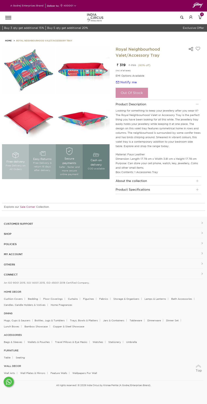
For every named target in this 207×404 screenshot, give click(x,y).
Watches (98, 342)
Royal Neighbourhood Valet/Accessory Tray (44, 40)
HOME (8, 40)
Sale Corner (27, 206)
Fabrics (103, 299)
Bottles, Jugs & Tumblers (50, 320)
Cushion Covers (13, 299)
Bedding (33, 299)
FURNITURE (11, 350)
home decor (12, 292)
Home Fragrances (61, 305)
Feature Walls (59, 373)
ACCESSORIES (13, 335)
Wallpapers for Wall (84, 373)
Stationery (114, 342)
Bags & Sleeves (13, 342)
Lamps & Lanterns (155, 299)
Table (7, 357)
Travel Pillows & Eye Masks (71, 342)
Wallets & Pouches (38, 342)
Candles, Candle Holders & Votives (24, 305)
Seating (20, 357)
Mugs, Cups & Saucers (17, 320)
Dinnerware (154, 320)
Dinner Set (172, 320)
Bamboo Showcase (36, 326)
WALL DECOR (12, 366)
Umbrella (131, 342)
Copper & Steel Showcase (68, 326)
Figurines (88, 299)
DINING (8, 313)
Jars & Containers (113, 320)
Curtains (73, 299)
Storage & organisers (126, 299)
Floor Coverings (53, 299)
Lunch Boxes (11, 326)
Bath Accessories (181, 299)
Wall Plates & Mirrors (32, 373)
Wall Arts (9, 373)
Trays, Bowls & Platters (84, 320)
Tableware (136, 320)
